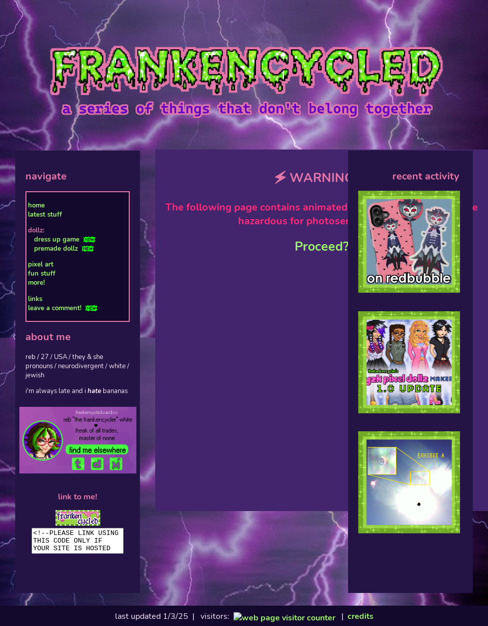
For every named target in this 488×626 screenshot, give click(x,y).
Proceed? (322, 246)
